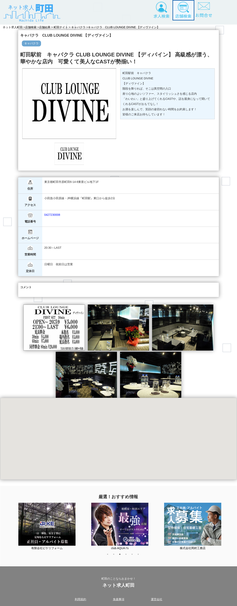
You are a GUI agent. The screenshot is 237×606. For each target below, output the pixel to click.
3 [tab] (122, 556)
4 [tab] (128, 556)
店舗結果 (46, 27)
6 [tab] (140, 556)
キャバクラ (80, 27)
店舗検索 (31, 27)
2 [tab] (116, 556)
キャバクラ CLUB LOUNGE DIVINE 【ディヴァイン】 (126, 27)
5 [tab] (134, 556)
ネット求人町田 (13, 27)
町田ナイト (62, 27)
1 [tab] (110, 556)
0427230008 (52, 214)
